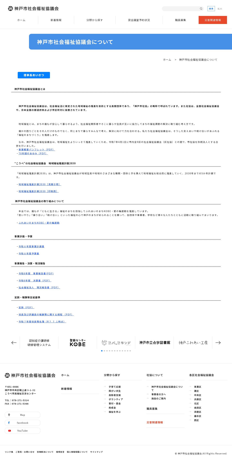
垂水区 (197, 416)
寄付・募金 (115, 403)
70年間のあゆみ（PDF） (33, 153)
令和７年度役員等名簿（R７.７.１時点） (42, 321)
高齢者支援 (115, 395)
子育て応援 (115, 386)
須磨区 (197, 411)
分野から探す (95, 20)
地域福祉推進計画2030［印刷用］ (39, 191)
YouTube (22, 430)
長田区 (197, 407)
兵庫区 (197, 399)
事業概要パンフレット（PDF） (37, 149)
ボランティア (116, 399)
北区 (196, 403)
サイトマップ (96, 451)
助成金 (112, 407)
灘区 (196, 390)
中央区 (197, 395)
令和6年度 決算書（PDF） (35, 280)
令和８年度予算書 (29, 253)
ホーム (21, 20)
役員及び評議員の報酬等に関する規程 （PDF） (46, 314)
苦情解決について (45, 451)
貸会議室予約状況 (139, 20)
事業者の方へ (158, 394)
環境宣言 (60, 451)
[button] (13, 342)
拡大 (220, 8)
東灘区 (197, 386)
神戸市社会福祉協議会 (34, 8)
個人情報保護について (77, 451)
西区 (196, 420)
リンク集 (9, 451)
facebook (22, 422)
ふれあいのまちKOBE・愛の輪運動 (39, 222)
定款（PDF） (26, 307)
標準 (211, 8)
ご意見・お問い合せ (25, 451)
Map (22, 414)
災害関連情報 (213, 20)
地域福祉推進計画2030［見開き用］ (40, 184)
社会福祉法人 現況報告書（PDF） (39, 287)
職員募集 (180, 20)
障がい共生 (115, 390)
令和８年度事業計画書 (31, 246)
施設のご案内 (158, 398)
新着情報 (56, 20)
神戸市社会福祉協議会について (167, 388)
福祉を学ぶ (115, 411)
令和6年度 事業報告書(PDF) (36, 273)
